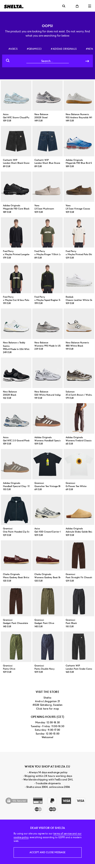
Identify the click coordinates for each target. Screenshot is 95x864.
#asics (13, 48)
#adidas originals (64, 48)
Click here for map (47, 708)
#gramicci (34, 48)
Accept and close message (47, 852)
